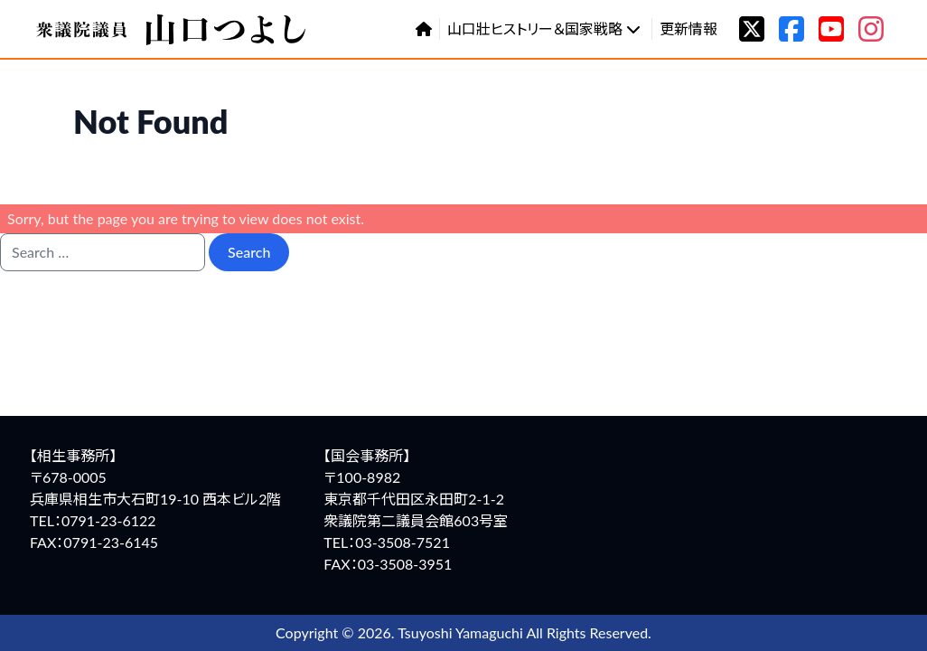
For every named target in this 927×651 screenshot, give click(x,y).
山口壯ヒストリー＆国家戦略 (544, 28)
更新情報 (688, 28)
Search (249, 251)
